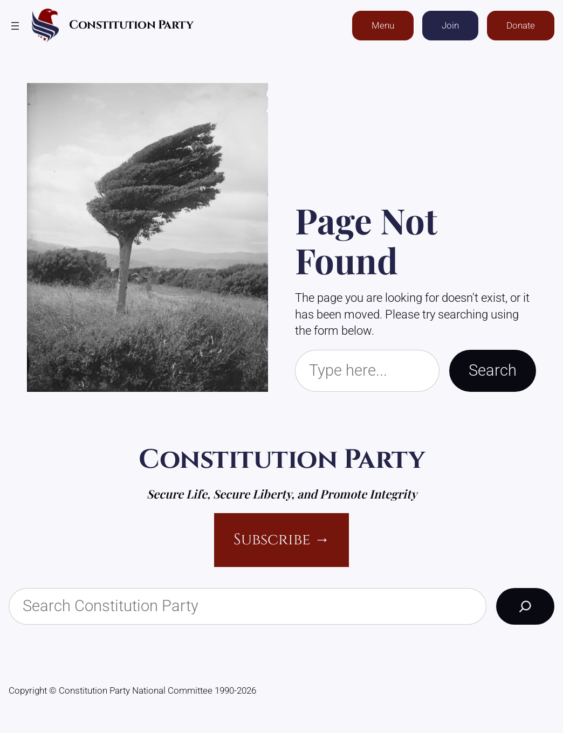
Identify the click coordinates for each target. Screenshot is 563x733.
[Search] (525, 606)
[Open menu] (15, 25)
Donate (520, 25)
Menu (383, 25)
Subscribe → (282, 539)
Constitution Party (131, 25)
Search (493, 370)
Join (450, 25)
